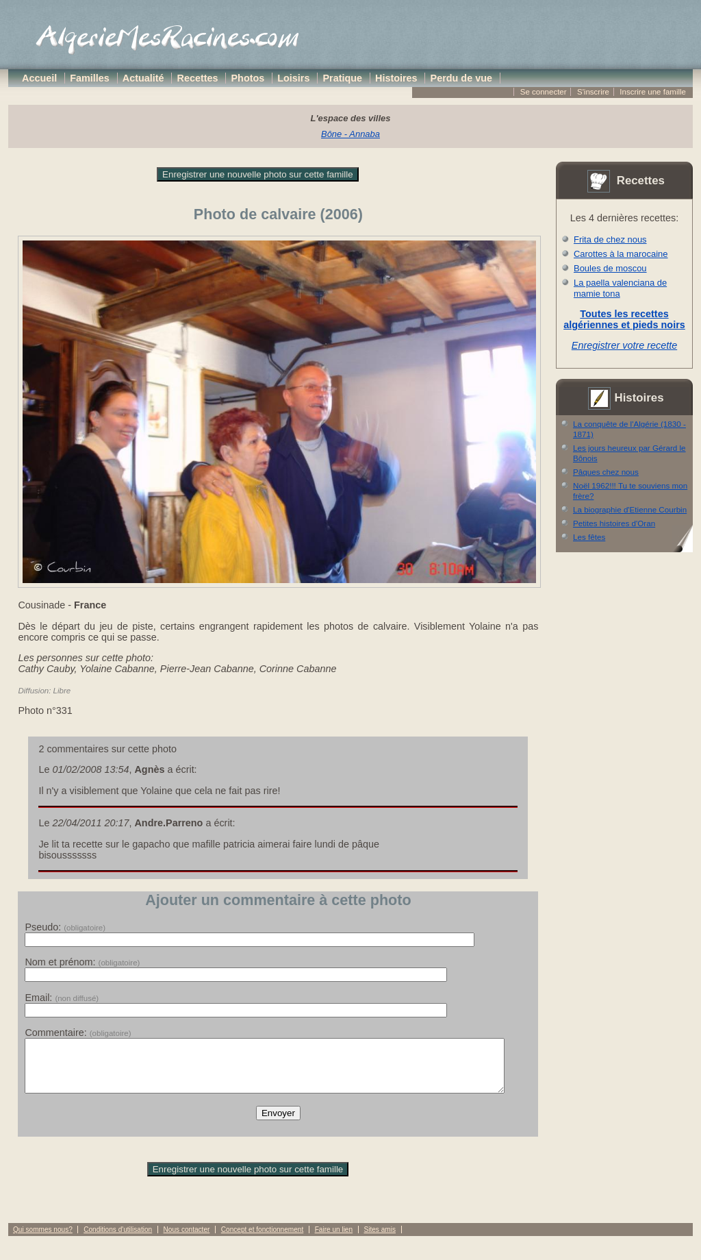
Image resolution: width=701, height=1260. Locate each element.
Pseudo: (65, 927)
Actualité (143, 78)
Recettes (197, 78)
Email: (62, 997)
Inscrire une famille (653, 92)
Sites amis (379, 1240)
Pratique (342, 78)
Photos (248, 78)
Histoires (396, 78)
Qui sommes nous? (43, 1240)
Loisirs (293, 78)
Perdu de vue (461, 78)
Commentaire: (78, 1032)
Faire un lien (334, 1240)
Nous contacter (187, 1240)
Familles (90, 78)
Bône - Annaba (350, 134)
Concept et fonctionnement (262, 1240)
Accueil (39, 78)
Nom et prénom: (82, 961)
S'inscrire (593, 92)
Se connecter (543, 92)
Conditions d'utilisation (118, 1240)
